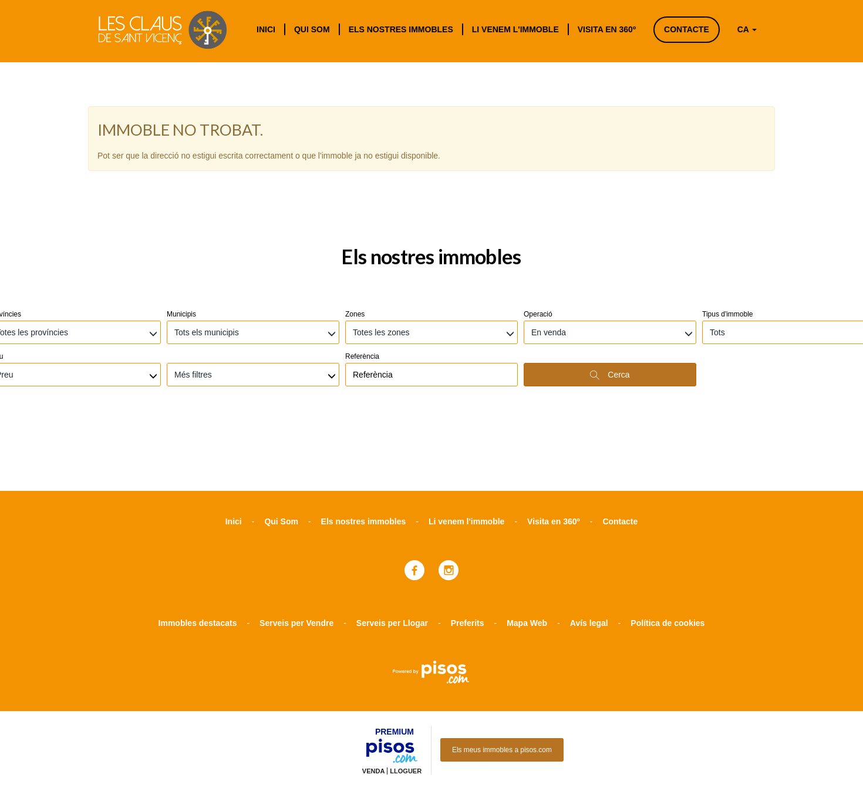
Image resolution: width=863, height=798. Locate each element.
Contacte (686, 29)
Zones (355, 252)
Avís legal (589, 560)
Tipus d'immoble (727, 252)
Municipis (181, 252)
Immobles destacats (198, 560)
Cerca (609, 313)
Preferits (467, 560)
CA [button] (747, 29)
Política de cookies (667, 560)
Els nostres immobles (401, 29)
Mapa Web (527, 560)
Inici (266, 29)
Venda (373, 708)
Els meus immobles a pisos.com (502, 687)
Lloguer (406, 708)
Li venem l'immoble (515, 29)
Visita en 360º (607, 29)
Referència (362, 294)
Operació (538, 252)
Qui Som (312, 29)
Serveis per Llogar (392, 560)
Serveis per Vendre (296, 560)
